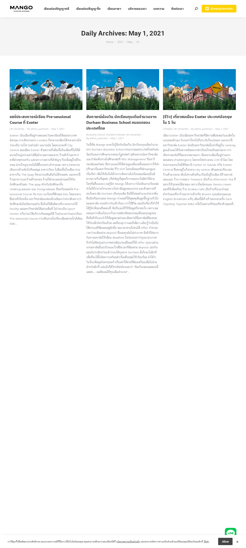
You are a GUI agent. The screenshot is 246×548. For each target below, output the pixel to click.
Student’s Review (115, 134)
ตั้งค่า (206, 541)
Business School (95, 134)
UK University (17, 128)
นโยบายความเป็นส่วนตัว (128, 541)
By (38, 128)
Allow (225, 541)
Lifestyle (167, 128)
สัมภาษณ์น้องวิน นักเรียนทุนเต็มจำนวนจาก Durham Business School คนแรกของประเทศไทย (121, 122)
